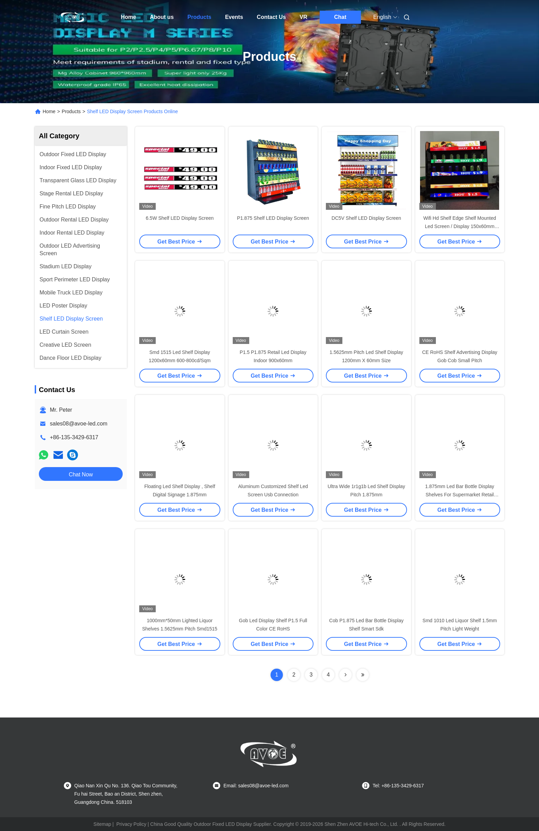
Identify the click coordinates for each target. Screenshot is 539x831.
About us (162, 17)
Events (234, 17)
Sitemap (102, 824)
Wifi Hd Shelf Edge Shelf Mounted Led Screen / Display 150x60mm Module (459, 226)
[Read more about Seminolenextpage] (345, 675)
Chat (340, 17)
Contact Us (271, 17)
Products (199, 17)
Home (128, 17)
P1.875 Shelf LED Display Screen (273, 218)
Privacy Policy (131, 824)
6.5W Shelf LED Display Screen (180, 218)
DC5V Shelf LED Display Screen (366, 218)
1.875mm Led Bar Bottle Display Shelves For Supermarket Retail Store (459, 495)
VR (303, 17)
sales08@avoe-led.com (78, 424)
